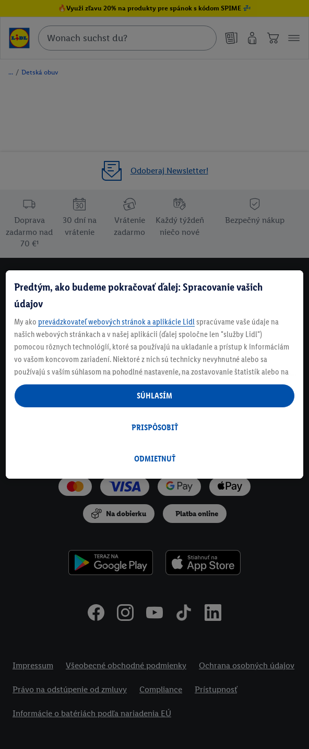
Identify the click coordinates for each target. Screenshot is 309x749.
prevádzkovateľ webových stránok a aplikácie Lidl (116, 322)
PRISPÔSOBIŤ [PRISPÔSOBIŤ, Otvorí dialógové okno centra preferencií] (155, 427)
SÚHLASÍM (154, 396)
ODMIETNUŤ (154, 459)
